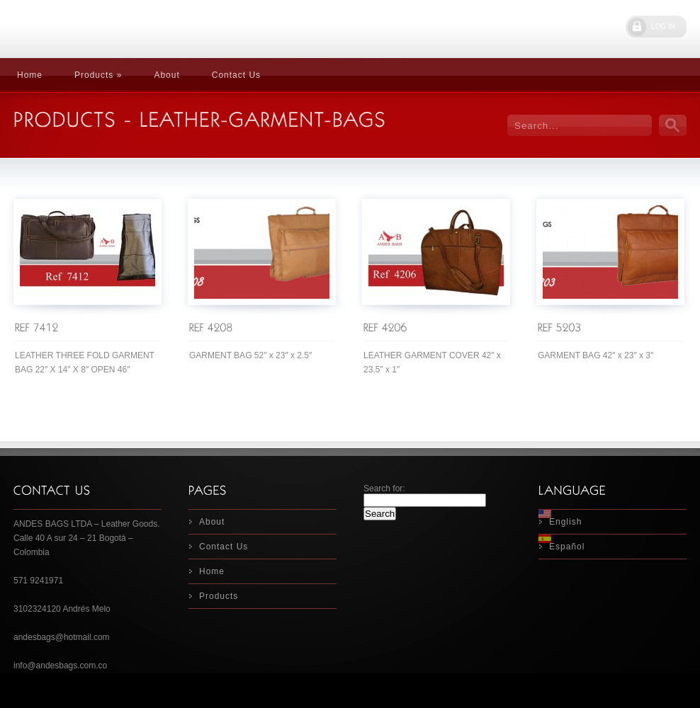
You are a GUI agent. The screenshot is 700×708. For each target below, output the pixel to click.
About (166, 75)
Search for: (384, 488)
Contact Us (236, 75)
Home (30, 75)
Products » (98, 75)
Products (218, 596)
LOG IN (663, 26)
